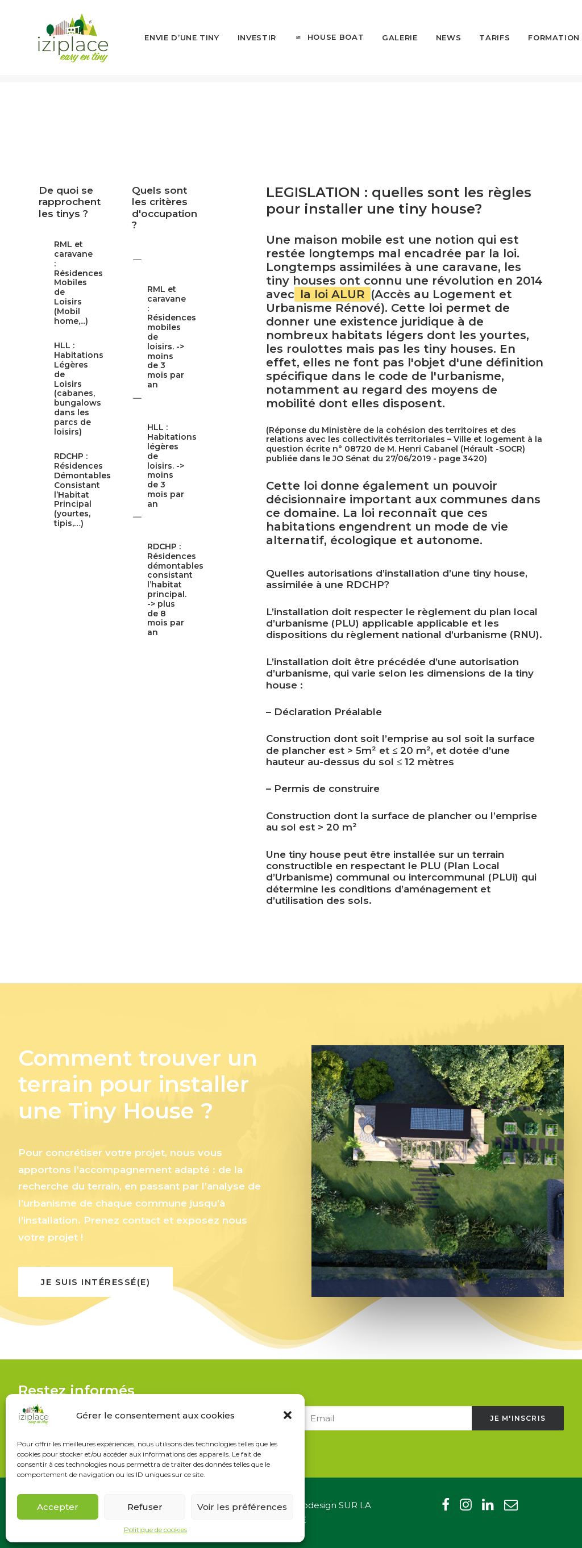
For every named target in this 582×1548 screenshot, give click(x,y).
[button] (287, 1415)
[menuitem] (164, 42)
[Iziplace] (65, 41)
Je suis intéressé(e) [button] (95, 1281)
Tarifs (477, 41)
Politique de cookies (155, 1529)
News (431, 41)
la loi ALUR (332, 294)
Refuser (145, 1506)
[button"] (446, 1507)
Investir (240, 41)
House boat (318, 41)
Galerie (383, 41)
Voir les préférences (242, 1506)
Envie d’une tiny (164, 41)
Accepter (57, 1506)
